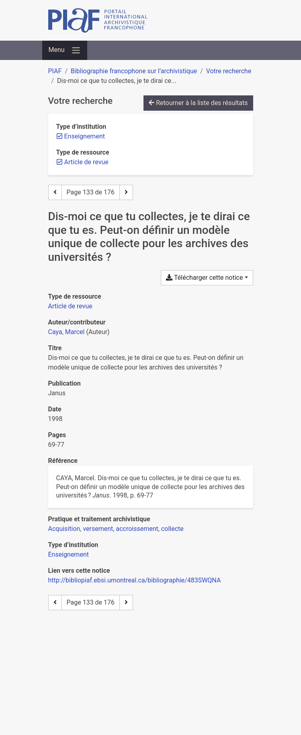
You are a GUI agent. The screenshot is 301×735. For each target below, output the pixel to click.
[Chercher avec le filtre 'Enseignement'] (68, 554)
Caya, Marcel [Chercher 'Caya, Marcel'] (66, 332)
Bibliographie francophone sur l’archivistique (134, 71)
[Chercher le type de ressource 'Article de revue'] (70, 306)
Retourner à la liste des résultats (198, 103)
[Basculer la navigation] (64, 50)
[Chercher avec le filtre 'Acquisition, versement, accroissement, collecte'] (116, 529)
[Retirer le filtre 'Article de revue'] (86, 162)
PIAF (55, 71)
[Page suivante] (126, 192)
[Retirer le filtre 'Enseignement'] (84, 136)
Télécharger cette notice (204, 277)
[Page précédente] (55, 192)
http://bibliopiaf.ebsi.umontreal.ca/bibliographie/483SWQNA (134, 580)
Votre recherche (228, 71)
